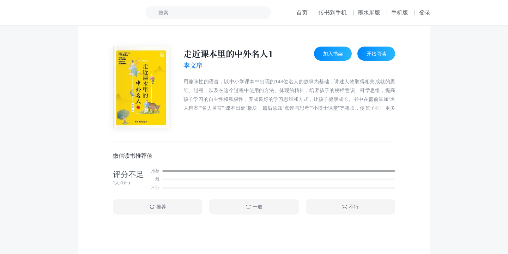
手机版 (399, 13)
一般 (254, 207)
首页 (302, 13)
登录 (424, 13)
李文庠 (192, 65)
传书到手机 (333, 13)
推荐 (157, 207)
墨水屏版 (369, 13)
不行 (350, 207)
